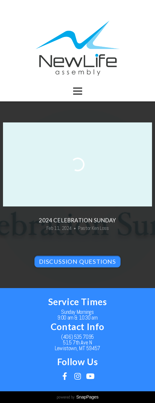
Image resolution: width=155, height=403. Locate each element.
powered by (78, 397)
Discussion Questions (77, 261)
